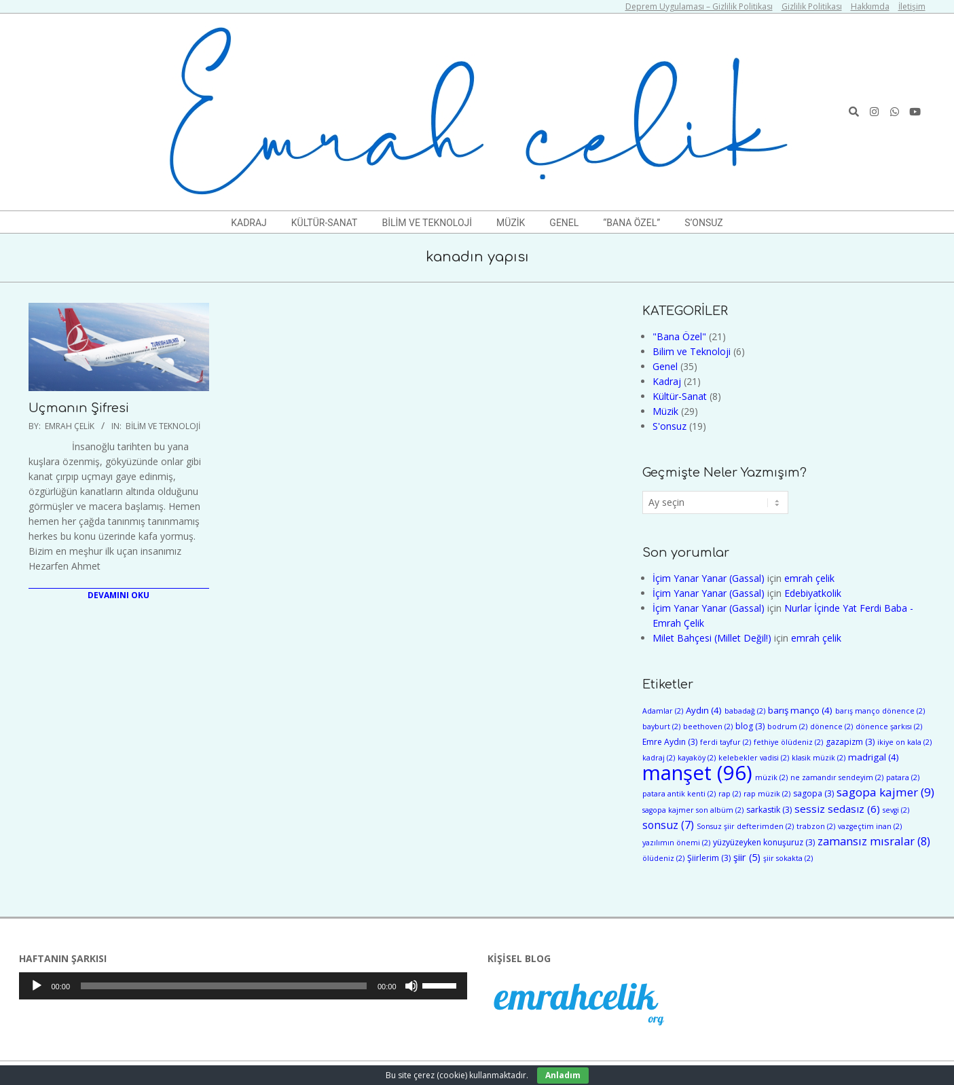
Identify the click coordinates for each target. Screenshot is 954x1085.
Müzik (665, 411)
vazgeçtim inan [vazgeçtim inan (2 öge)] (870, 826)
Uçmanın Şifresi (79, 408)
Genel (665, 366)
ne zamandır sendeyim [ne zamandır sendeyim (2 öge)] (836, 777)
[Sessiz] (411, 986)
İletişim (911, 6)
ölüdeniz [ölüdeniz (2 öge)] (663, 858)
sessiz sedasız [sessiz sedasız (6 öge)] (837, 808)
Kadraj (667, 381)
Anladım (563, 1075)
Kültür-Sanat (680, 396)
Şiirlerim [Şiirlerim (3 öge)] (709, 858)
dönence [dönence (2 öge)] (831, 726)
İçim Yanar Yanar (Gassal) (709, 578)
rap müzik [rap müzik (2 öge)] (767, 793)
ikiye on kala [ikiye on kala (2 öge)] (904, 742)
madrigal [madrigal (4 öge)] (873, 757)
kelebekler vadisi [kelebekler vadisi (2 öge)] (753, 757)
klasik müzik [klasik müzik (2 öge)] (818, 757)
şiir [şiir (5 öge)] (746, 857)
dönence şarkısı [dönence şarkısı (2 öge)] (889, 726)
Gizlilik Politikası (812, 6)
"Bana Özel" (679, 336)
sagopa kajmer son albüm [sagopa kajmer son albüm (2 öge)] (693, 810)
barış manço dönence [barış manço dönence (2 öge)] (880, 711)
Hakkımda (870, 6)
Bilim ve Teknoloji (163, 426)
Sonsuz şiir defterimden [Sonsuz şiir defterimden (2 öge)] (745, 826)
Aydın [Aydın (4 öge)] (704, 710)
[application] (243, 985)
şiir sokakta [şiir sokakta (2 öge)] (788, 858)
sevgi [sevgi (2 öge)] (896, 810)
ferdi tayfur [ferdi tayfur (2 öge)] (725, 742)
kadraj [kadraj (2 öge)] (658, 757)
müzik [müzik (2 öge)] (771, 777)
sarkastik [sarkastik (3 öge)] (769, 809)
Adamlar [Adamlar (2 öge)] (662, 711)
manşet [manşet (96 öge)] (697, 772)
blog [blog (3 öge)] (750, 726)
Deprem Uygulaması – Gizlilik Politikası (699, 6)
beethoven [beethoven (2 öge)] (708, 726)
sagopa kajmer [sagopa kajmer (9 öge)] (885, 792)
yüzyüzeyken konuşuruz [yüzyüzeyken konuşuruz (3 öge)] (764, 842)
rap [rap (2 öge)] (729, 793)
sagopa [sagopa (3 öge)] (813, 793)
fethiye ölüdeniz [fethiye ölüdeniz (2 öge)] (788, 742)
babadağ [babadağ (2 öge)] (744, 711)
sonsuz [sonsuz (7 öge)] (668, 824)
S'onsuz (669, 426)
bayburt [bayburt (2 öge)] (661, 726)
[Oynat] (36, 986)
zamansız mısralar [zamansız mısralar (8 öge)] (874, 841)
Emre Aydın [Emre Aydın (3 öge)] (669, 742)
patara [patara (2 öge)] (902, 777)
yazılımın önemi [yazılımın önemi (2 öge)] (676, 842)
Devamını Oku (118, 595)
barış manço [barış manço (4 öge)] (800, 710)
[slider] (224, 985)
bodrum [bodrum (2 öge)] (787, 726)
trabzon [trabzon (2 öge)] (815, 826)
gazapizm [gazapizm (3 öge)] (850, 742)
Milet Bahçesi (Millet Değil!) (712, 637)
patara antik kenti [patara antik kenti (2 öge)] (679, 793)
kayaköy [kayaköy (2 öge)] (697, 757)
